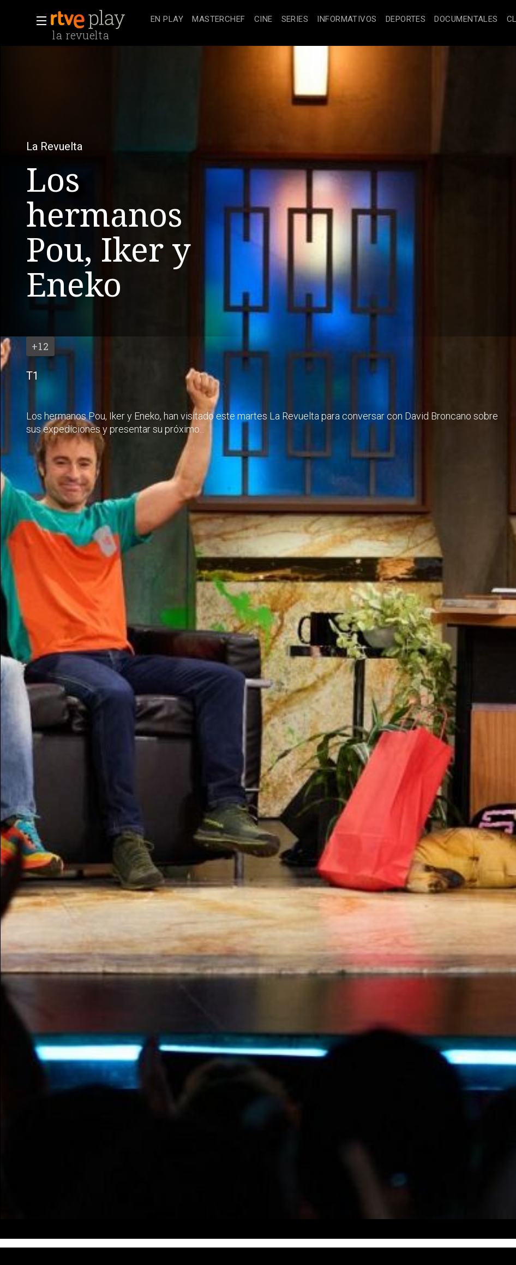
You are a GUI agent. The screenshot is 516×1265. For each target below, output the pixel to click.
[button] (38, 21)
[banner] (98, 20)
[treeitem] (167, 20)
